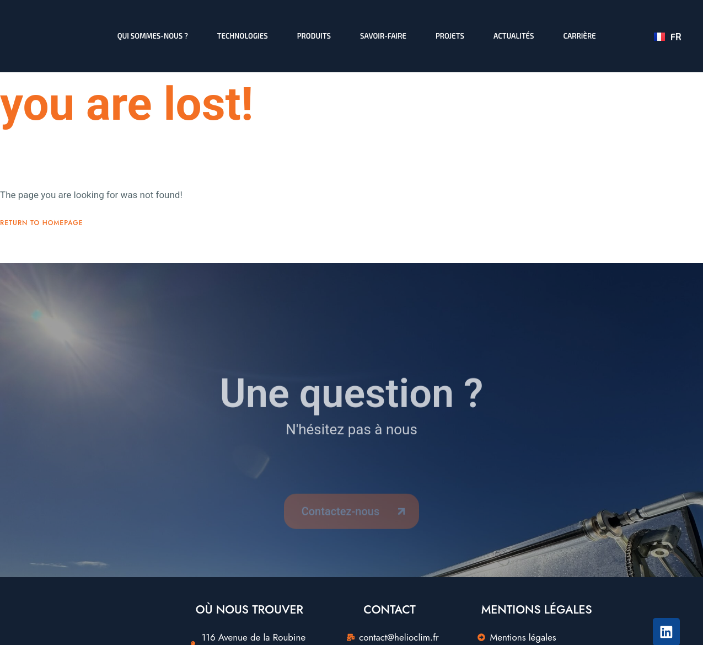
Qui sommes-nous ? (152, 35)
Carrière (579, 35)
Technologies (242, 35)
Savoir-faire (383, 35)
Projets (449, 35)
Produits (313, 35)
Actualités (513, 35)
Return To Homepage (41, 238)
